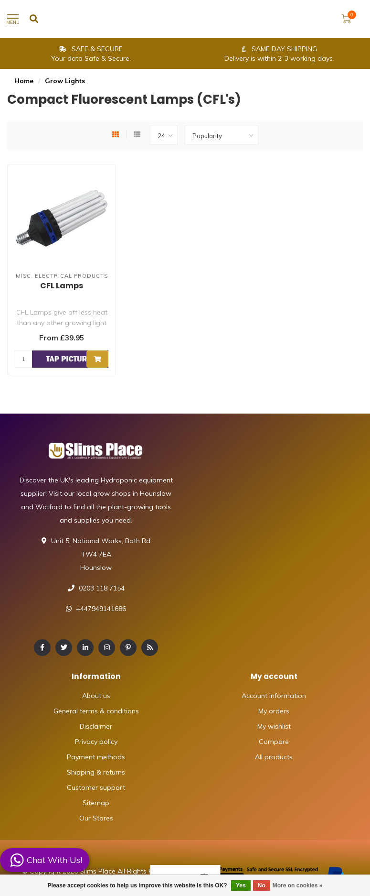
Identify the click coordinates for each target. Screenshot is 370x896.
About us (96, 695)
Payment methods (96, 757)
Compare (274, 741)
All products (274, 757)
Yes (241, 885)
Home (23, 80)
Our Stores (96, 818)
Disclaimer (96, 726)
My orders (273, 711)
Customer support (96, 787)
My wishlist (274, 726)
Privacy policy (96, 741)
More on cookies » (298, 885)
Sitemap (96, 802)
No (261, 885)
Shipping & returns (96, 772)
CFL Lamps (61, 285)
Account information (274, 695)
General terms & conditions (96, 711)
